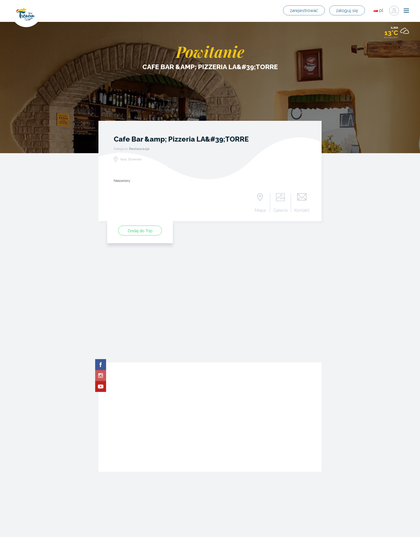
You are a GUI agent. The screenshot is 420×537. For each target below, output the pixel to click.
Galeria (281, 210)
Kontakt (302, 210)
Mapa (260, 210)
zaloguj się (347, 10)
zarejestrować (305, 10)
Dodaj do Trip (140, 230)
